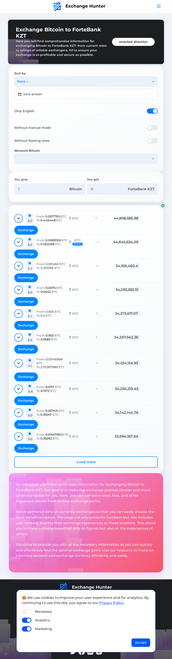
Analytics (42, 620)
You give (21, 179)
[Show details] (18, 218)
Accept (141, 642)
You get (93, 179)
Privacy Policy (111, 603)
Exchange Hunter (79, 6)
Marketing (43, 629)
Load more (86, 462)
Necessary (43, 611)
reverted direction (133, 42)
